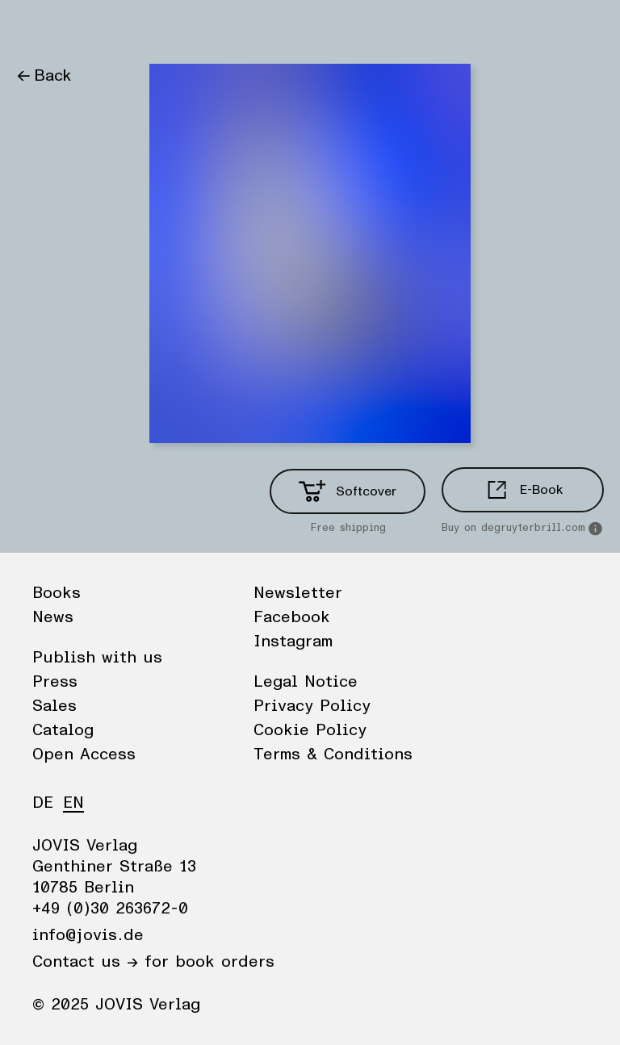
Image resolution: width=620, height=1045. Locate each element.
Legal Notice (305, 682)
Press (55, 682)
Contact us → (85, 962)
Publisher (169, 28)
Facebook (291, 617)
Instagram (293, 641)
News (99, 28)
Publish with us (97, 658)
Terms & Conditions (333, 754)
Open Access (84, 754)
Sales (54, 706)
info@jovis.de (88, 935)
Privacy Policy (312, 706)
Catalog (63, 730)
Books (39, 28)
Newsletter (297, 593)
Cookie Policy (310, 730)
